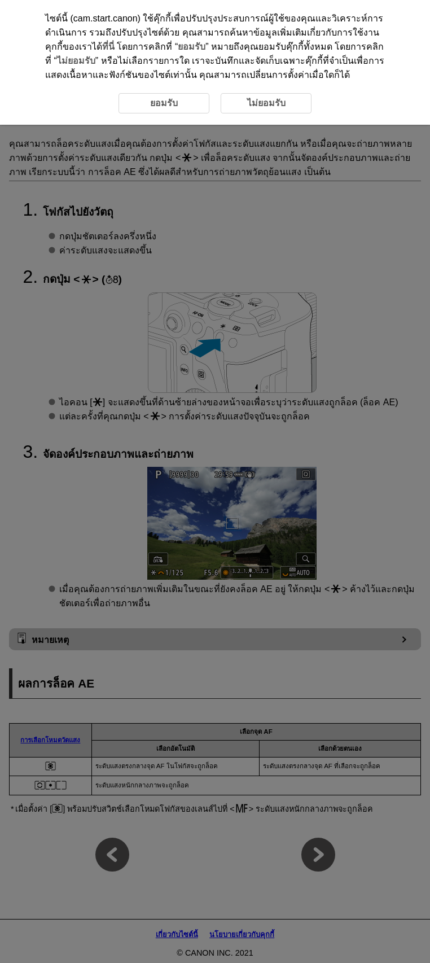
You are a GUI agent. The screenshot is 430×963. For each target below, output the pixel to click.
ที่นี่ (108, 46)
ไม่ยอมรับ (76, 60)
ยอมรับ (191, 46)
